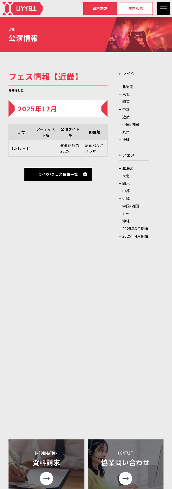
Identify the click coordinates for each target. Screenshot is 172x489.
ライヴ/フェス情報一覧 (58, 174)
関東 (126, 101)
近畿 (126, 116)
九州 (126, 131)
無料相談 (136, 8)
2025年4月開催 (135, 236)
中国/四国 (130, 124)
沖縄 (126, 139)
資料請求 (100, 8)
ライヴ (128, 73)
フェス (128, 155)
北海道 (128, 86)
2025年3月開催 (135, 228)
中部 (126, 109)
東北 (126, 94)
